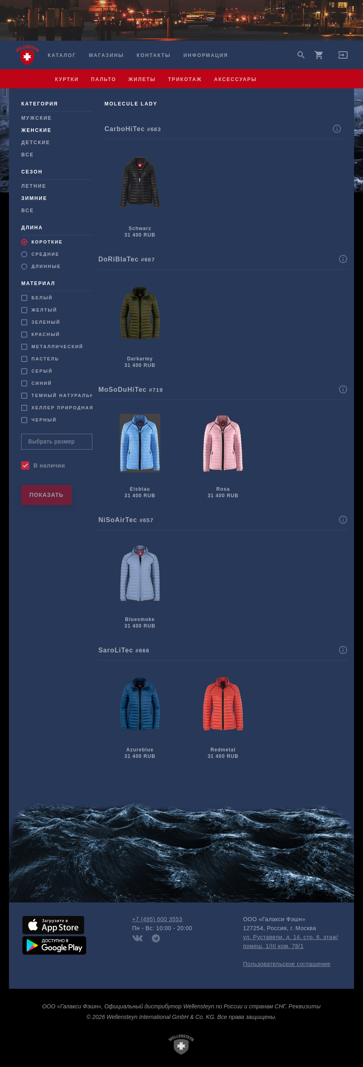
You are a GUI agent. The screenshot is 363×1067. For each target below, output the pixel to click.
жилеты (142, 79)
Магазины (106, 55)
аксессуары (235, 79)
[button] (343, 58)
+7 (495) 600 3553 (157, 919)
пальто (103, 79)
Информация (206, 55)
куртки (67, 79)
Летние (33, 186)
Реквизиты (305, 1006)
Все (27, 155)
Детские (35, 142)
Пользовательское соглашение (286, 964)
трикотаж (185, 79)
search (301, 55)
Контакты (154, 55)
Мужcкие (36, 118)
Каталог (62, 55)
